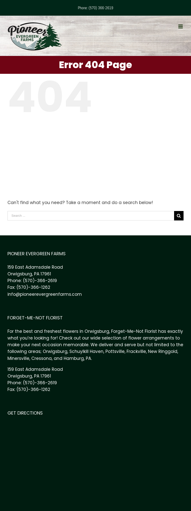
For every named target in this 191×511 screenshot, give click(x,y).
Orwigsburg (55, 351)
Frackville (136, 351)
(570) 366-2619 (101, 7)
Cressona (41, 358)
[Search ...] (90, 215)
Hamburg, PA (77, 358)
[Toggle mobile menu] (181, 26)
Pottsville (115, 351)
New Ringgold (162, 351)
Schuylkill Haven (86, 351)
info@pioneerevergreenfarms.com (44, 294)
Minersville (18, 358)
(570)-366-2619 (40, 281)
